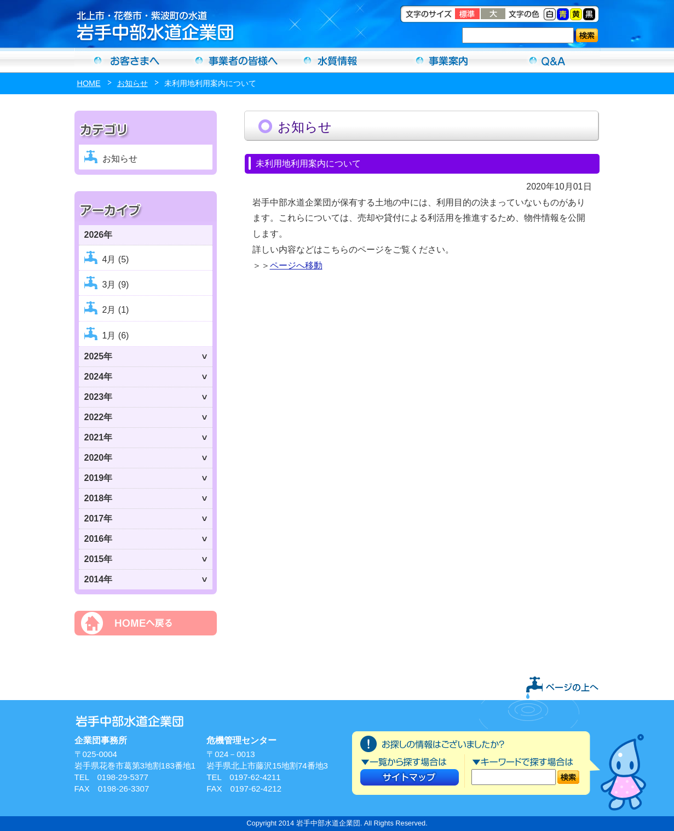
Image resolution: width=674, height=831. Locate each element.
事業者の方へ (232, 60)
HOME (89, 83)
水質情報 (337, 60)
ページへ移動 (296, 265)
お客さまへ (127, 60)
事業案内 (442, 60)
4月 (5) (115, 259)
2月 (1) (115, 309)
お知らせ (132, 83)
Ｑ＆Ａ (547, 60)
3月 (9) (115, 284)
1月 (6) (115, 335)
